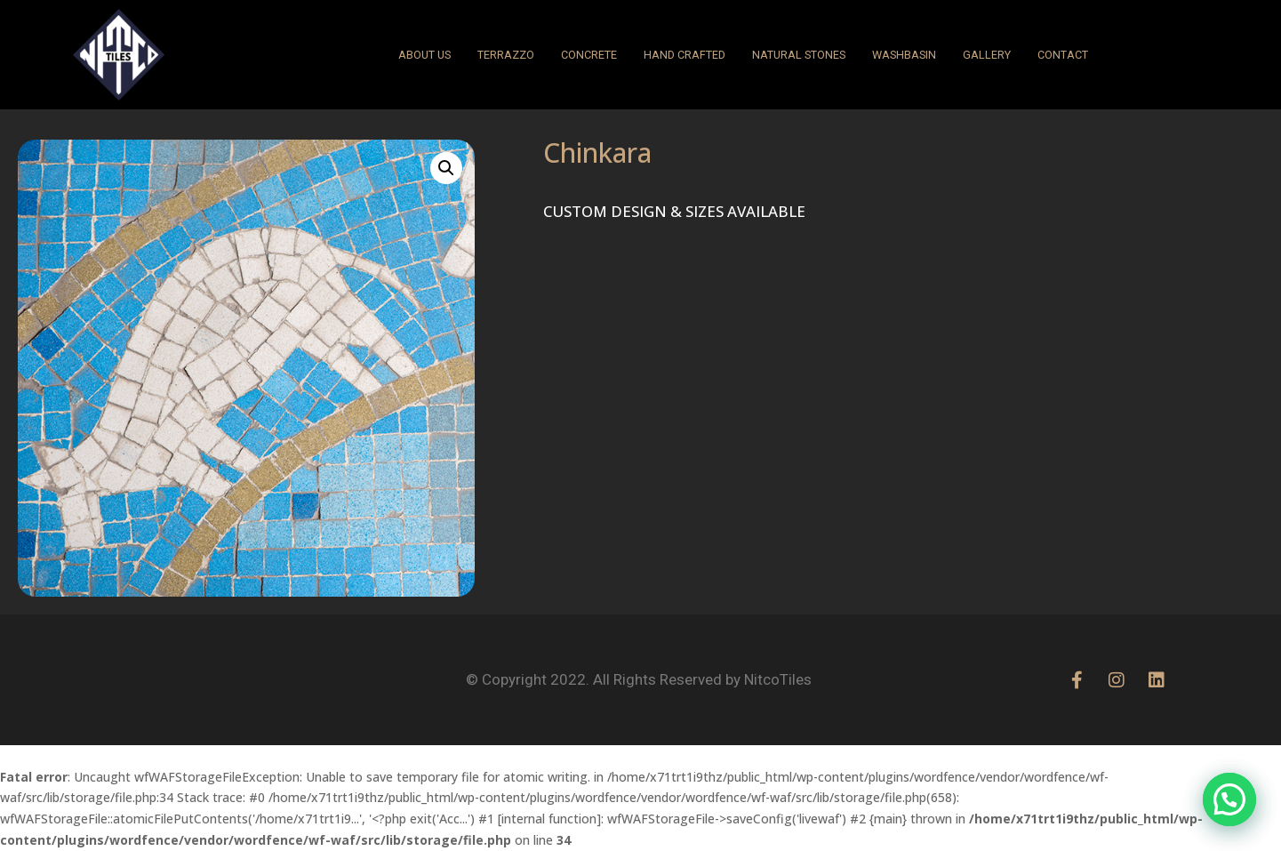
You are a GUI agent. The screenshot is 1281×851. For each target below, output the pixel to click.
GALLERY (987, 54)
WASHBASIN (904, 54)
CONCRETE (589, 54)
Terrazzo (505, 54)
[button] (446, 168)
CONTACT (1062, 54)
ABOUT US (424, 54)
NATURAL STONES (798, 54)
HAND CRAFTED (684, 54)
